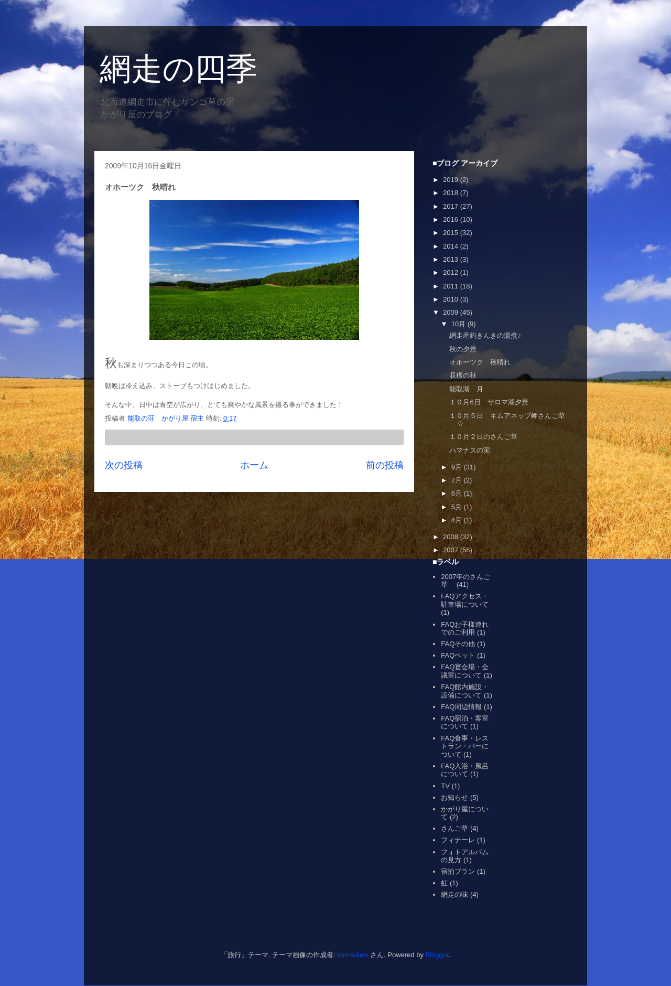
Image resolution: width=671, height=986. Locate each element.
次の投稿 (124, 465)
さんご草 (454, 828)
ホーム (254, 465)
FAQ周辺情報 (461, 707)
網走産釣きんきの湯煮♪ (485, 335)
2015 (451, 233)
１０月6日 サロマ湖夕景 (488, 402)
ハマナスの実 (469, 450)
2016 (451, 219)
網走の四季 (178, 69)
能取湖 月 (466, 389)
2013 (451, 259)
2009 (451, 312)
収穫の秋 (463, 375)
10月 (459, 324)
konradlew (352, 955)
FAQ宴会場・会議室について (465, 671)
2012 (451, 272)
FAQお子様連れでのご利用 (465, 628)
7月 (457, 480)
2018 (451, 193)
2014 (451, 246)
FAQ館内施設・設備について (465, 691)
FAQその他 (458, 644)
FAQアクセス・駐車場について (465, 600)
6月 (457, 493)
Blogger (437, 955)
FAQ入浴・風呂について (465, 770)
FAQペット (458, 655)
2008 (451, 537)
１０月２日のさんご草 (483, 437)
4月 (457, 520)
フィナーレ (458, 840)
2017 (451, 206)
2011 (451, 286)
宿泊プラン (458, 871)
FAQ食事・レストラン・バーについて (465, 746)
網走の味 (454, 894)
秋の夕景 (463, 349)
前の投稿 (385, 465)
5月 (457, 507)
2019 (451, 180)
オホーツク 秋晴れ (480, 362)
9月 (457, 467)
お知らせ (454, 797)
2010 (451, 299)
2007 (451, 550)
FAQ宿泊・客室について (465, 722)
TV (445, 786)
